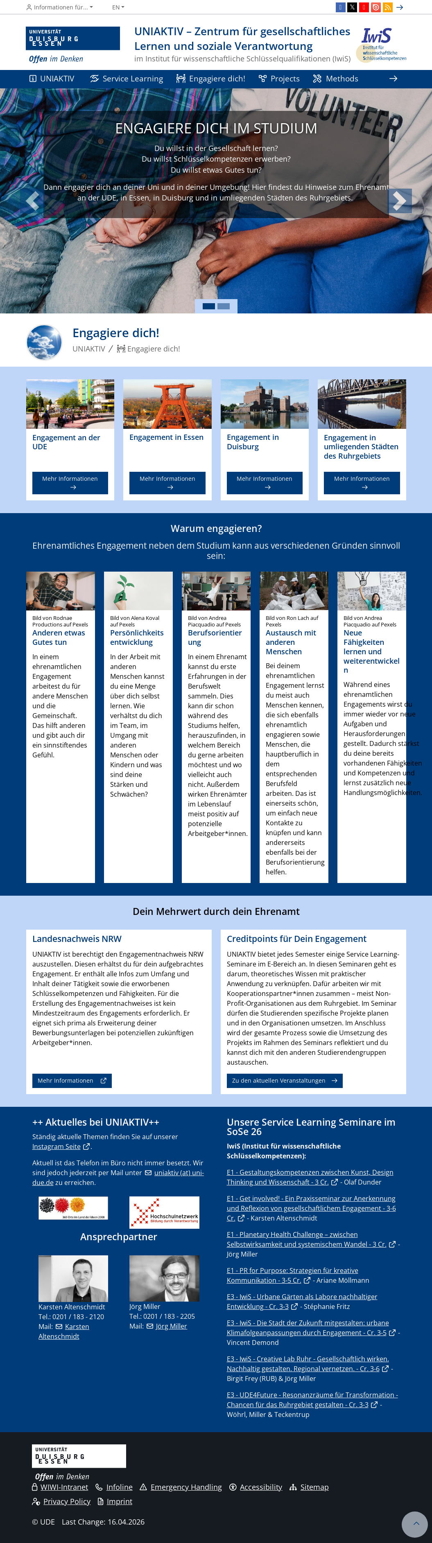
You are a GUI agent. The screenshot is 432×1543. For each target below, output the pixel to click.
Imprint (115, 1501)
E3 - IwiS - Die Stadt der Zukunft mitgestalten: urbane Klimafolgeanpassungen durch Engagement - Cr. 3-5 (308, 1327)
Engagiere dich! (211, 78)
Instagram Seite (56, 1146)
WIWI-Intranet (60, 1487)
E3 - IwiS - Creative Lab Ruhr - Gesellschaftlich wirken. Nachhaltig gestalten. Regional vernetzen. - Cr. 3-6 (308, 1363)
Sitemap (309, 1487)
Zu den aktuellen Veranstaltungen (279, 1080)
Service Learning (126, 78)
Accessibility (256, 1487)
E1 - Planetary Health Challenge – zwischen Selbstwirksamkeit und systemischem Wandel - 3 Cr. (307, 1239)
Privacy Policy (61, 1501)
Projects (279, 78)
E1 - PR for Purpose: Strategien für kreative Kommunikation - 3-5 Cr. (292, 1275)
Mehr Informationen (70, 478)
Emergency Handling (181, 1487)
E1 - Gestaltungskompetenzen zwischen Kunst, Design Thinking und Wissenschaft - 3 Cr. (310, 1177)
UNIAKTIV (52, 78)
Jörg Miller (171, 1326)
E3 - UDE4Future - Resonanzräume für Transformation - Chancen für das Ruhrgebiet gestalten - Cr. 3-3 (312, 1399)
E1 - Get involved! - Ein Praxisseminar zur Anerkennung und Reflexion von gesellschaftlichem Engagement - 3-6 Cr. (311, 1208)
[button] (32, 200)
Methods (335, 78)
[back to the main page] (381, 45)
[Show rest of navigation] (393, 79)
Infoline (114, 1487)
